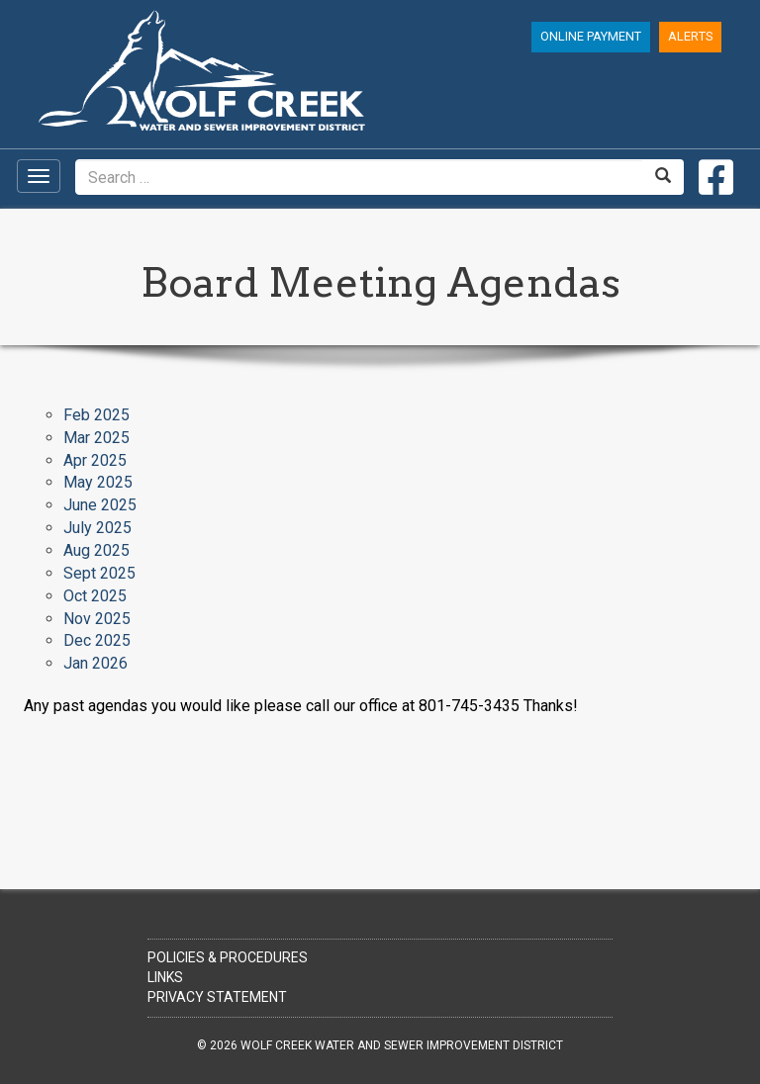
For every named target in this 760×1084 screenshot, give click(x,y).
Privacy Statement (217, 997)
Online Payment (590, 36)
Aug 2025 (96, 550)
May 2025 (98, 482)
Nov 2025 (97, 618)
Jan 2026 (95, 663)
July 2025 (97, 527)
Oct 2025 (95, 596)
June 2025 (100, 505)
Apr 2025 (95, 460)
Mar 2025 (96, 437)
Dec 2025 (97, 640)
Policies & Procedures (227, 957)
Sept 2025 (99, 573)
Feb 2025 (96, 415)
